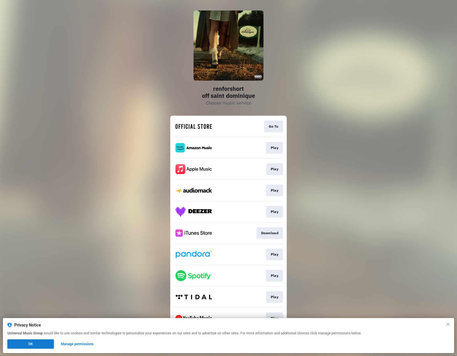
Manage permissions (77, 344)
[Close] (448, 324)
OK (30, 344)
